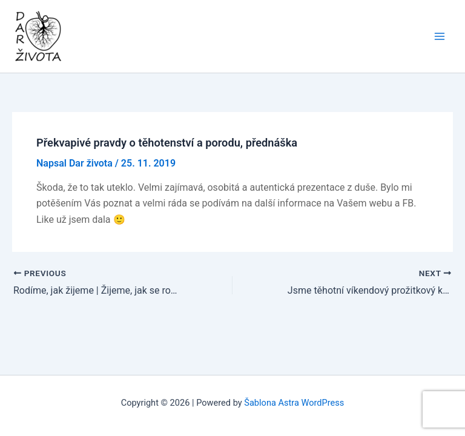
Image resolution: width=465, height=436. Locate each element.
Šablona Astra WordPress (294, 402)
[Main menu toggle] (439, 36)
